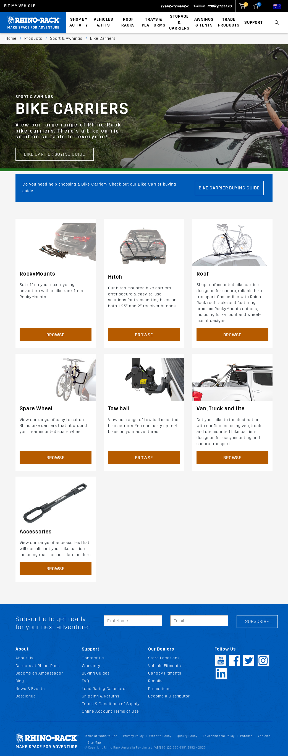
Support (253, 22)
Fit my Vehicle (19, 6)
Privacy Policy (133, 736)
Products (33, 38)
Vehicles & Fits (103, 22)
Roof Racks (128, 22)
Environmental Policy (219, 736)
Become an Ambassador (39, 673)
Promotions (159, 688)
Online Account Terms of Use (110, 711)
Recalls (155, 681)
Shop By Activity (78, 22)
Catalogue (25, 696)
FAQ (85, 681)
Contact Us (93, 658)
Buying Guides (96, 673)
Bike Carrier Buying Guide (54, 132)
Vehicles (264, 736)
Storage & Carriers (179, 22)
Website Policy (160, 736)
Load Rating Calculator (104, 688)
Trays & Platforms (154, 22)
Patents (246, 736)
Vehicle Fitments (164, 666)
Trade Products (229, 22)
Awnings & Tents (204, 22)
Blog (19, 681)
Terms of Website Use (101, 736)
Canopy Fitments (164, 673)
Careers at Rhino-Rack (37, 666)
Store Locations (164, 658)
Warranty (91, 666)
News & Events (30, 688)
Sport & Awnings (66, 38)
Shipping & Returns (100, 696)
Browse (55, 334)
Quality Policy (187, 736)
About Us (24, 658)
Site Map (94, 742)
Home (11, 38)
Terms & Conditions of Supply (111, 704)
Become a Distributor (169, 696)
